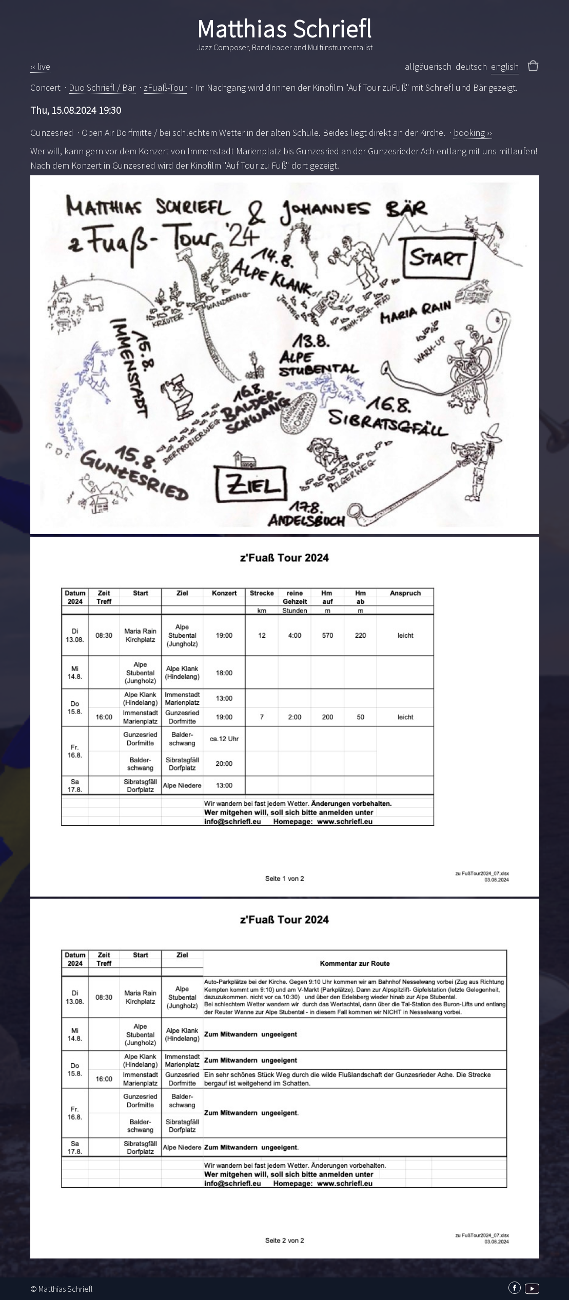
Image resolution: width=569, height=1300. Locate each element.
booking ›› (473, 132)
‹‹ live (40, 66)
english (505, 66)
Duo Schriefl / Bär (102, 87)
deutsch (471, 66)
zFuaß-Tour (165, 87)
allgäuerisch (428, 66)
